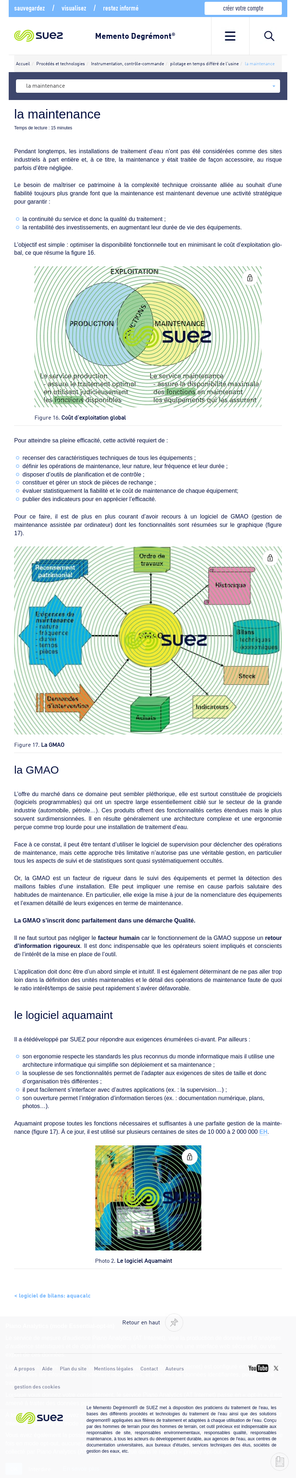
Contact (149, 1368)
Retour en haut (141, 1322)
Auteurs (174, 1368)
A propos (24, 1368)
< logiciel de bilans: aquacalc (52, 1295)
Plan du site (73, 1368)
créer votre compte (243, 7)
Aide (47, 1368)
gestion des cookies (37, 1386)
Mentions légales (113, 1368)
